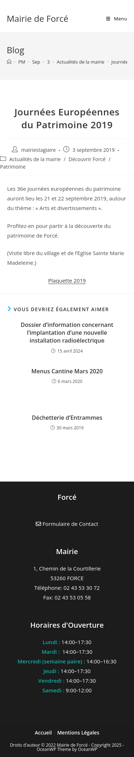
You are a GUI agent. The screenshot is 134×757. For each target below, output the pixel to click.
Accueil (44, 732)
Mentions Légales (78, 732)
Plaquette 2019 (67, 280)
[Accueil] (9, 62)
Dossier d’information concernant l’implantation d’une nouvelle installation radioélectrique (67, 333)
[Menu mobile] (116, 18)
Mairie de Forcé (38, 18)
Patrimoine (13, 166)
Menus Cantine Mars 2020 (67, 371)
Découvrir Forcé (87, 159)
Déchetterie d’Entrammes (67, 418)
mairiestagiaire (38, 149)
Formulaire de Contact (67, 523)
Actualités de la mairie (35, 159)
